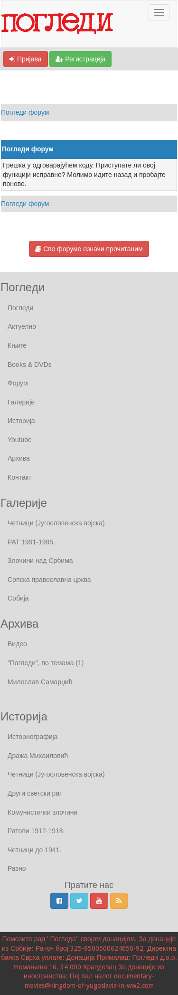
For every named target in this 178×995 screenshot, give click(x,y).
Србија (18, 598)
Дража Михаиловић (38, 755)
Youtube (20, 439)
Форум (18, 383)
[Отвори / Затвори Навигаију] (159, 12)
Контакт (19, 477)
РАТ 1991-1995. (31, 542)
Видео (17, 644)
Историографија (32, 736)
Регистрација (80, 59)
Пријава (25, 59)
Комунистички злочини (42, 812)
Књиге (17, 345)
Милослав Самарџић (40, 682)
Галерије (21, 402)
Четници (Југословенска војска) (56, 523)
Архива (19, 458)
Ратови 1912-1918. (36, 831)
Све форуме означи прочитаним (88, 249)
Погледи (20, 308)
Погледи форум (25, 112)
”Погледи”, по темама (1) (46, 663)
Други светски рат (35, 793)
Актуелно (22, 326)
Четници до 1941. (34, 850)
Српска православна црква (49, 579)
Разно (17, 868)
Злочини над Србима (40, 560)
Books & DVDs (30, 364)
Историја (21, 420)
